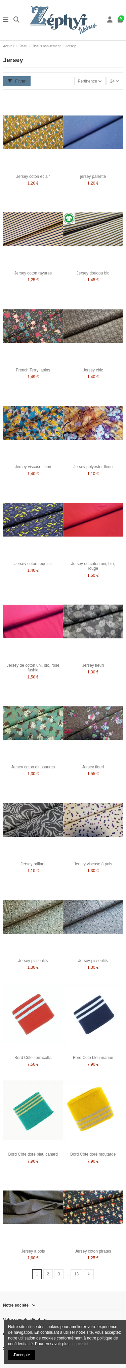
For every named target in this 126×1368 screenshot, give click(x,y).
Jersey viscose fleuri (33, 466)
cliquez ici (79, 1343)
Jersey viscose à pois (93, 864)
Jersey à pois (33, 1251)
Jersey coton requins (33, 563)
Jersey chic (93, 370)
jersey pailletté (93, 176)
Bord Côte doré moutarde (93, 1154)
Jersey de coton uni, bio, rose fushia (33, 667)
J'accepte (21, 1355)
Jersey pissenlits (33, 960)
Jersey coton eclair (33, 176)
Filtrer (17, 81)
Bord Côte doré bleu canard (33, 1154)
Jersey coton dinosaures (33, 767)
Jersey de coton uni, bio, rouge (93, 566)
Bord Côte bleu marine (93, 1057)
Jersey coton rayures (33, 273)
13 (76, 1274)
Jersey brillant (32, 864)
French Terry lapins (33, 370)
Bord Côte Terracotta (33, 1057)
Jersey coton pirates (93, 1251)
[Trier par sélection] (90, 81)
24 (115, 81)
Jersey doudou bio (93, 273)
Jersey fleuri (93, 665)
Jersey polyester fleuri (93, 466)
